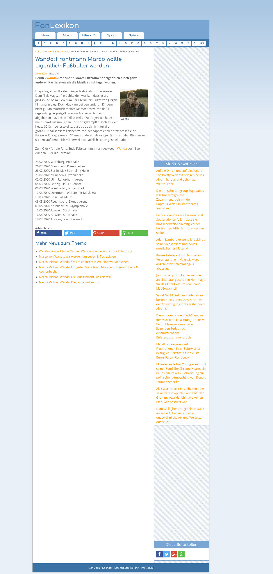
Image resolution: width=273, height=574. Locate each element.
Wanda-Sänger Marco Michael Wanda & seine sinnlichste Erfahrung (85, 251)
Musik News (63, 51)
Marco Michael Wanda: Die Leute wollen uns (69, 282)
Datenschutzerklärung (126, 567)
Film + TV (89, 35)
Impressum (147, 567)
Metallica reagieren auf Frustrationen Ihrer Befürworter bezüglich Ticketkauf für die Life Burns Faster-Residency (178, 350)
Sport (111, 35)
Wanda (52, 78)
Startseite (40, 51)
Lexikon (57, 26)
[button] (48, 233)
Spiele (133, 35)
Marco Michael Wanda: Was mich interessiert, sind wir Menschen (84, 262)
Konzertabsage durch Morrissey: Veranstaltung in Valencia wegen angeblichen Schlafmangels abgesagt (178, 261)
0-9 (202, 43)
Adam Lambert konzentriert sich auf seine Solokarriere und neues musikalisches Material (181, 244)
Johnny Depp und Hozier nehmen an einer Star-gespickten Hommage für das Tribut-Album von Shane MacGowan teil (180, 281)
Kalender (107, 567)
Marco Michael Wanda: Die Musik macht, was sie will (75, 277)
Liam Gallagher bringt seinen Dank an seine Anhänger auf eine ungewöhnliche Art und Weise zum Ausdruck (180, 415)
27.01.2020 (41, 73)
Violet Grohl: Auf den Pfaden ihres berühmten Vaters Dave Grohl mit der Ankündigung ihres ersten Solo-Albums (180, 302)
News (45, 35)
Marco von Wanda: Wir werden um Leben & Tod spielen (77, 256)
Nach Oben (94, 567)
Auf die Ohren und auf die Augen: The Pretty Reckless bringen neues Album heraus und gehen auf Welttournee (180, 177)
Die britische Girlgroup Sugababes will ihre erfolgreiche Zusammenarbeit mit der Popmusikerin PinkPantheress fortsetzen (180, 199)
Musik (67, 35)
